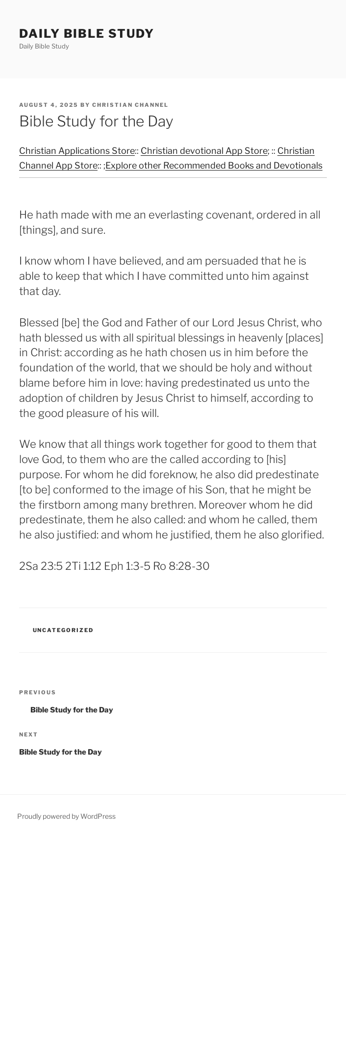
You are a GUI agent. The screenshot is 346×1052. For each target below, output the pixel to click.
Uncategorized (63, 630)
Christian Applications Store (77, 151)
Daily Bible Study (86, 33)
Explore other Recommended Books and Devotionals (213, 165)
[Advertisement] (173, 944)
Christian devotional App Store (204, 151)
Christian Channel (130, 104)
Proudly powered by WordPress (66, 816)
